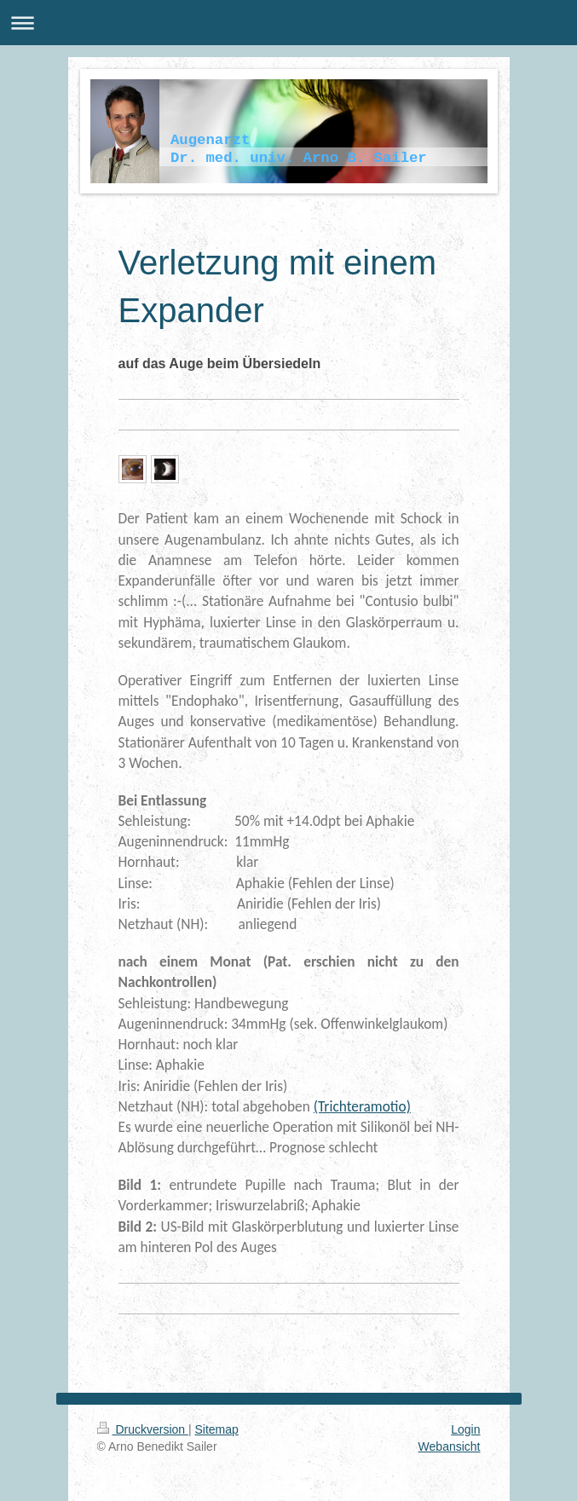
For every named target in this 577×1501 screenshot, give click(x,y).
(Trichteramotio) (362, 1106)
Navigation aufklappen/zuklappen (288, 22)
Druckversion (142, 1429)
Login (465, 1429)
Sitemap (217, 1429)
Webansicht (449, 1446)
